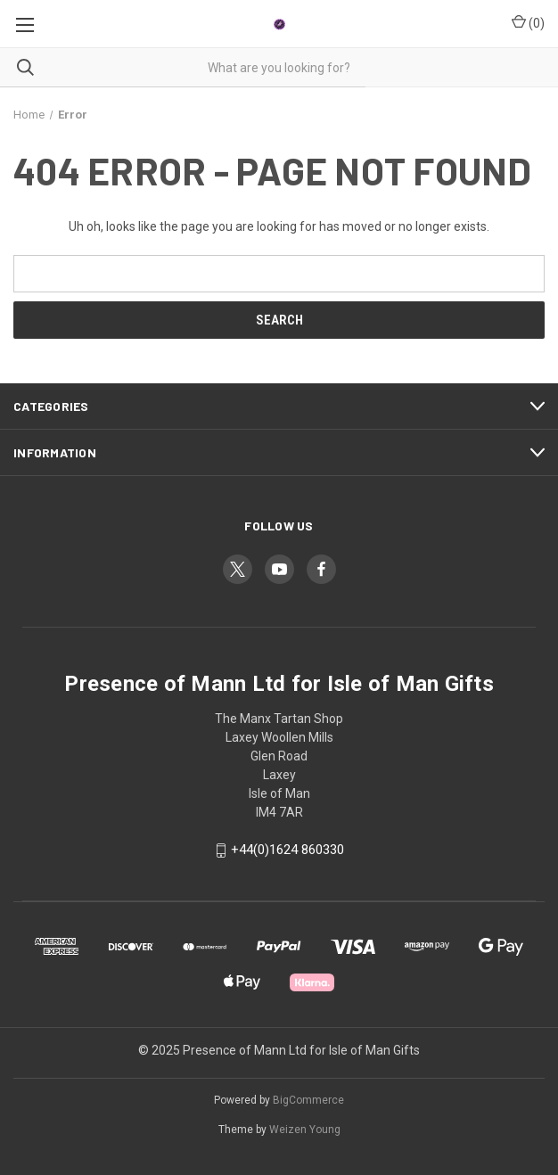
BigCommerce (308, 1100)
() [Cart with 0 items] (528, 22)
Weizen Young (305, 1129)
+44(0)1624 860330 (287, 850)
